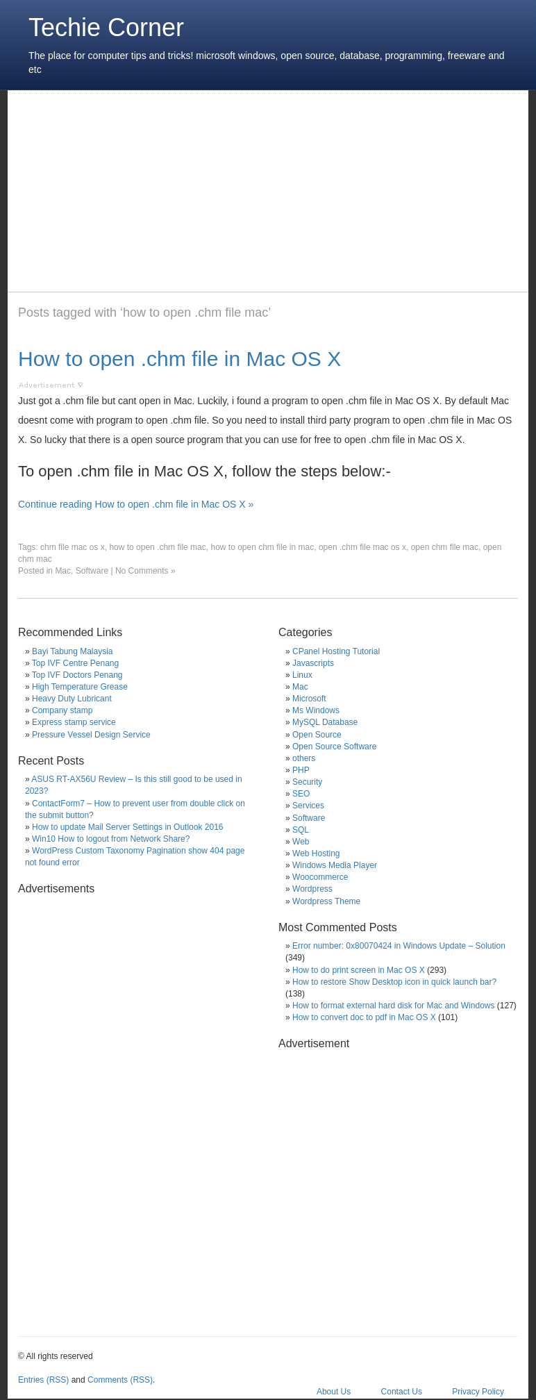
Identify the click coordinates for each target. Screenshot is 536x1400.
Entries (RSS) (43, 1380)
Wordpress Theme (326, 901)
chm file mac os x (72, 547)
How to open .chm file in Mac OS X (179, 358)
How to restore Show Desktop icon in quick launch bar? (394, 982)
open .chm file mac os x (362, 547)
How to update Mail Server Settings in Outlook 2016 (127, 827)
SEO (301, 794)
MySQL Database (325, 722)
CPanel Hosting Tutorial (336, 651)
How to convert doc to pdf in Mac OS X (364, 1017)
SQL (300, 830)
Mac (63, 571)
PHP (301, 770)
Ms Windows (316, 710)
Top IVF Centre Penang (75, 663)
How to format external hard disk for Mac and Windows (393, 1005)
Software (92, 571)
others (303, 758)
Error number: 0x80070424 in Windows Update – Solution (398, 946)
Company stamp (62, 710)
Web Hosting (316, 853)
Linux (302, 675)
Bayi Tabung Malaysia (72, 651)
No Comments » (145, 571)
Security (307, 782)
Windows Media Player (334, 865)
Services (308, 805)
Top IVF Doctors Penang (77, 675)
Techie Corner (106, 27)
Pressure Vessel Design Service (91, 735)
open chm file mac (444, 547)
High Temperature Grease (80, 687)
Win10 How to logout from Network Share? (111, 839)
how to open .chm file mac (157, 547)
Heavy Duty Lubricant (72, 698)
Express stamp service (74, 722)
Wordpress (312, 889)
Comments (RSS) (120, 1380)
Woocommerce (320, 877)
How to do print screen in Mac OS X (358, 970)
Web (300, 842)
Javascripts (313, 663)
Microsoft (309, 698)
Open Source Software (334, 746)
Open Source (317, 735)
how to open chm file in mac (262, 547)
